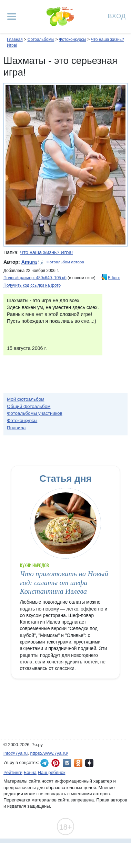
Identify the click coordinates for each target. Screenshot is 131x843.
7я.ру (89, 763)
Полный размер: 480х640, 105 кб (35, 277)
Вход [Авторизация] (117, 16)
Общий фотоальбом (28, 406)
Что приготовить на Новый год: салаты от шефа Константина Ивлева (64, 582)
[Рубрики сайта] (11, 16)
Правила (16, 427)
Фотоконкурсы (72, 39)
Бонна (30, 772)
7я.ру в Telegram (44, 763)
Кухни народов (34, 565)
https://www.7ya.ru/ (49, 753)
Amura (29, 262)
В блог (114, 277)
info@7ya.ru (15, 753)
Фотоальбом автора (65, 262)
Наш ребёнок (52, 772)
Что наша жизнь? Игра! (46, 252)
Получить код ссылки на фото (32, 285)
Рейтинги (12, 772)
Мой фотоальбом (25, 399)
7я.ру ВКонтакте (67, 763)
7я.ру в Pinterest (55, 763)
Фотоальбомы (40, 39)
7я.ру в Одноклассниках (78, 763)
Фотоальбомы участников (34, 413)
